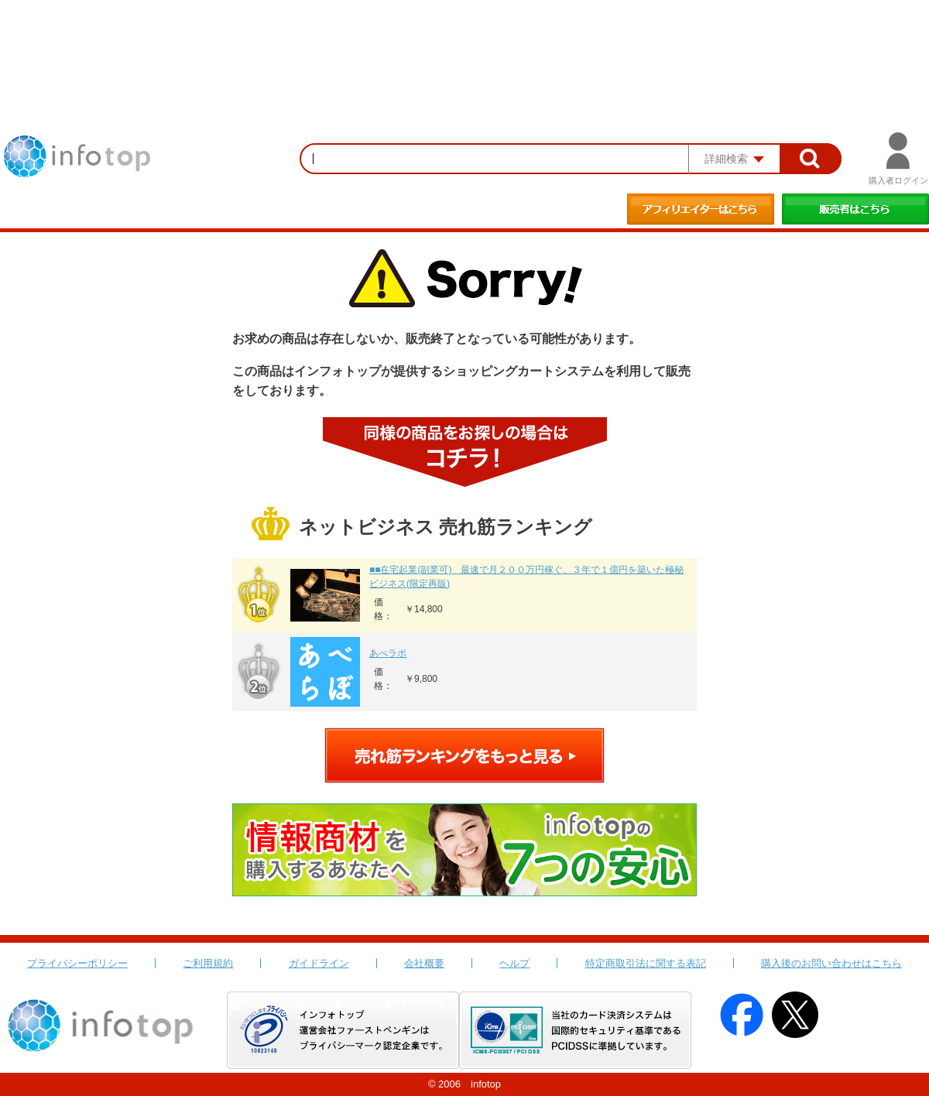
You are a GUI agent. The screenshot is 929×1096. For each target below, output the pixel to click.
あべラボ (387, 653)
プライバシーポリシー (77, 963)
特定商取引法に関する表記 (645, 963)
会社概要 (424, 963)
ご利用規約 (208, 963)
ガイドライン (319, 963)
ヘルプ (514, 963)
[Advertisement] (464, 42)
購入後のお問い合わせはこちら (831, 963)
